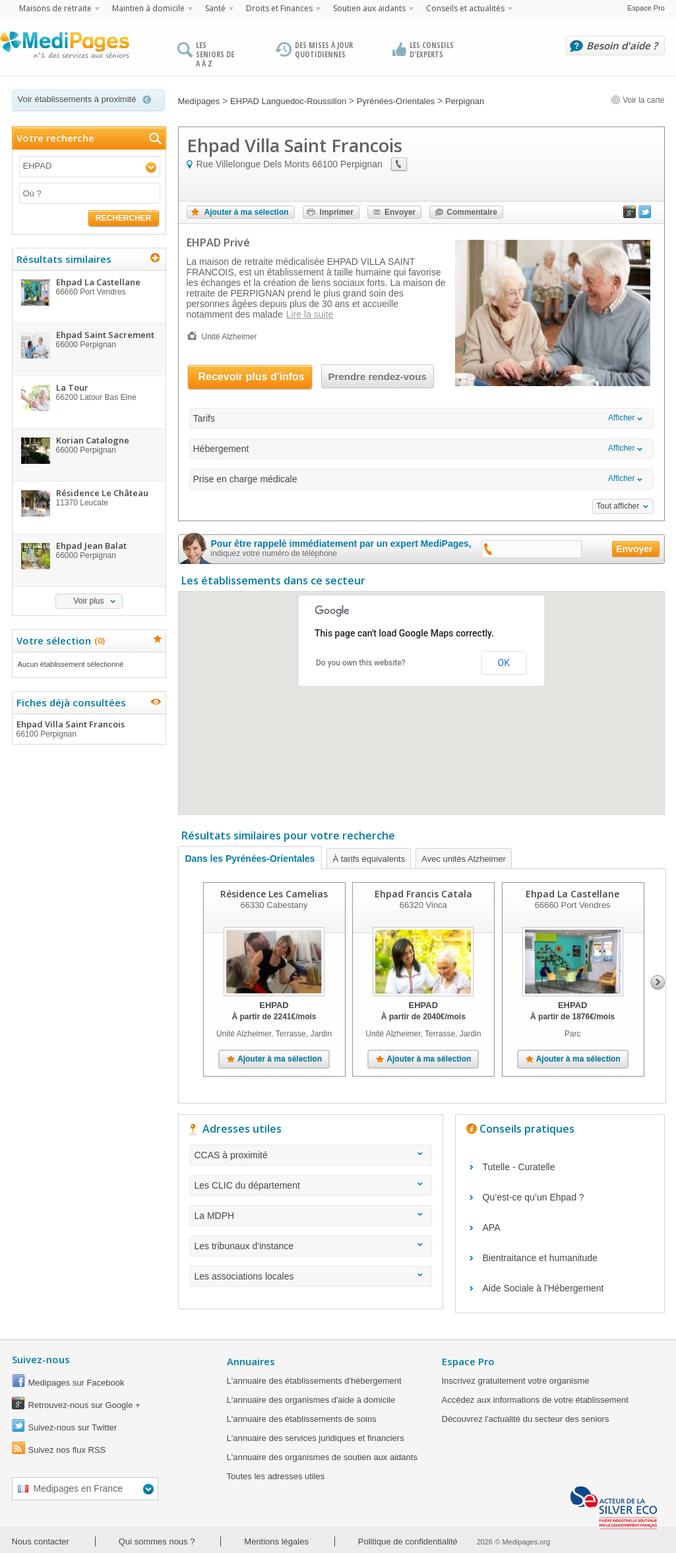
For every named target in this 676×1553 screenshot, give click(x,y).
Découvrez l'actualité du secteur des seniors (525, 1419)
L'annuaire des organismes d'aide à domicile (311, 1400)
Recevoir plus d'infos (252, 376)
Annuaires (251, 1361)
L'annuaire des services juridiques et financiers (315, 1438)
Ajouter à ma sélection (246, 212)
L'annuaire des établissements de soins (302, 1419)
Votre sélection (59, 640)
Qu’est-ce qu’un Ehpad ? (533, 1197)
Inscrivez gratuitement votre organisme (516, 1381)
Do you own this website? (361, 662)
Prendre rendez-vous (377, 376)
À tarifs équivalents (368, 859)
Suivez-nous (41, 1359)
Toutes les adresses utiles (276, 1476)
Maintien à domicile (148, 8)
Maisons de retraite (55, 8)
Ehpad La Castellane (572, 894)
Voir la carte (638, 100)
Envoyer (399, 212)
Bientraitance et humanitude (540, 1258)
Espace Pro (646, 8)
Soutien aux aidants (369, 8)
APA (492, 1227)
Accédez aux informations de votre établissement (535, 1400)
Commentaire (471, 212)
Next (657, 982)
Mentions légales (276, 1541)
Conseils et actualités (465, 8)
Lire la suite (310, 314)
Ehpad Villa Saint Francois (88, 728)
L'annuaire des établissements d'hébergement (314, 1381)
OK (504, 663)
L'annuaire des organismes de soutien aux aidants (322, 1457)
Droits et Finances (279, 8)
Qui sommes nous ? (157, 1541)
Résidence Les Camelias (274, 894)
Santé (215, 8)
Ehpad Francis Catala (423, 894)
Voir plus (88, 601)
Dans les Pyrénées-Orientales (250, 858)
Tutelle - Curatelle (519, 1167)
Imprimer (336, 212)
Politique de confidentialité (408, 1541)
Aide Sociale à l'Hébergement (543, 1288)
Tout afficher (617, 506)
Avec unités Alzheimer (463, 859)
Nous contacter (40, 1541)
